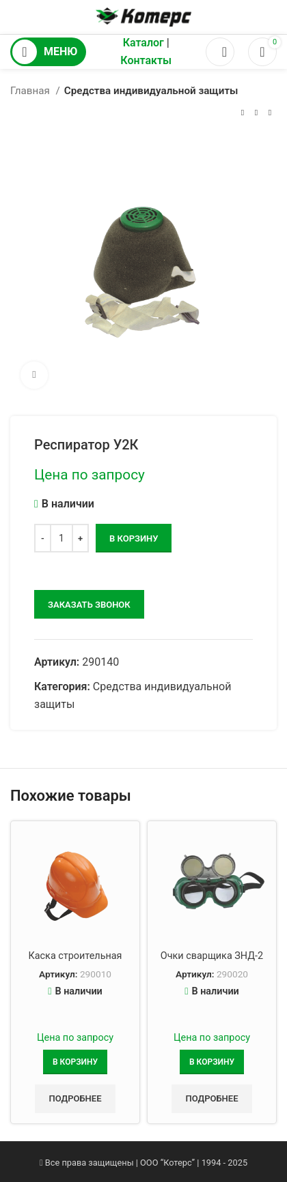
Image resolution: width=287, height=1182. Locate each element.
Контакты (146, 60)
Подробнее (75, 1098)
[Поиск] (220, 51)
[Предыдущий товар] (242, 112)
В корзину (133, 538)
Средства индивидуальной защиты (151, 91)
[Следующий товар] (270, 112)
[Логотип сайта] (143, 16)
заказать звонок (89, 605)
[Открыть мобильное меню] (48, 51)
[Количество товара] (61, 538)
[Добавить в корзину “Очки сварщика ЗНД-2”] (212, 1062)
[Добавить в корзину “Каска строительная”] (75, 1062)
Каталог (143, 42)
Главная (31, 91)
